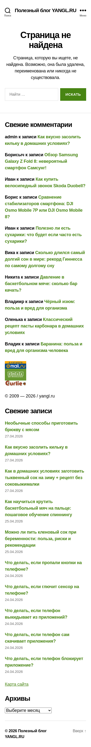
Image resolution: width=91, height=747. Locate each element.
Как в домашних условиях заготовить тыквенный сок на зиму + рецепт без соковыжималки (44, 478)
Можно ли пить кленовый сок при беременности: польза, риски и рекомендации (40, 539)
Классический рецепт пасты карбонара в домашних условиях (44, 326)
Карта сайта (16, 684)
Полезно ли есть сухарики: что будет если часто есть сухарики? (43, 235)
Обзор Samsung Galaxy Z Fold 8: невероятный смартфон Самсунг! (41, 161)
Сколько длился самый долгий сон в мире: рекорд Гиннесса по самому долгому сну (45, 259)
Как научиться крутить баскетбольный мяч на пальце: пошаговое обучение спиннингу (38, 508)
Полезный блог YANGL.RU (45, 10)
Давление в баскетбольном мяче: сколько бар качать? (41, 284)
